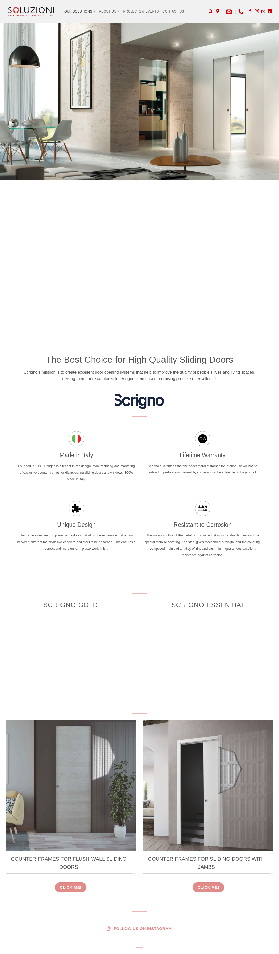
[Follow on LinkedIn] (270, 11)
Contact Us (173, 11)
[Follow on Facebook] (250, 11)
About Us (109, 11)
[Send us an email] (263, 11)
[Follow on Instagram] (257, 11)
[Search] (210, 11)
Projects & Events (141, 11)
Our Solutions (80, 11)
